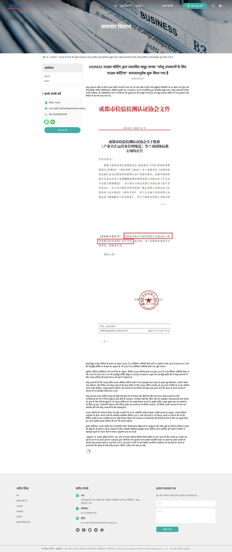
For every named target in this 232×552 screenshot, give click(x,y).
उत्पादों (139, 5)
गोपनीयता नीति (47, 549)
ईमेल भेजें (167, 529)
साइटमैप (59, 549)
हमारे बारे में (126, 5)
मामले (19, 517)
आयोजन (153, 5)
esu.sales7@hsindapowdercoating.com (69, 108)
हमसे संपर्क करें (169, 5)
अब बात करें (195, 6)
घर (115, 5)
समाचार (54, 57)
